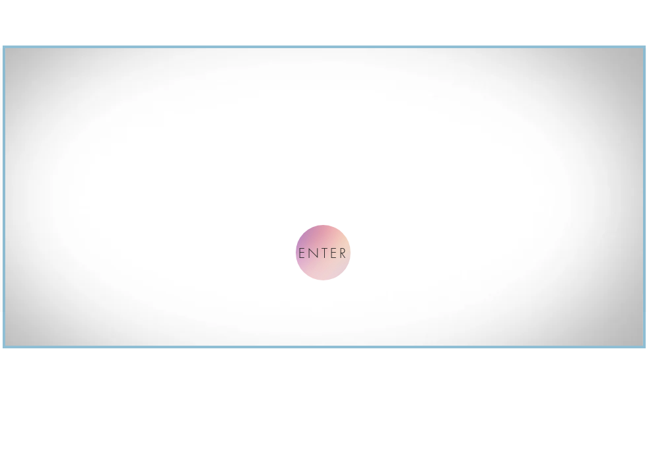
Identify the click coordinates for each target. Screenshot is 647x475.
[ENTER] (323, 252)
